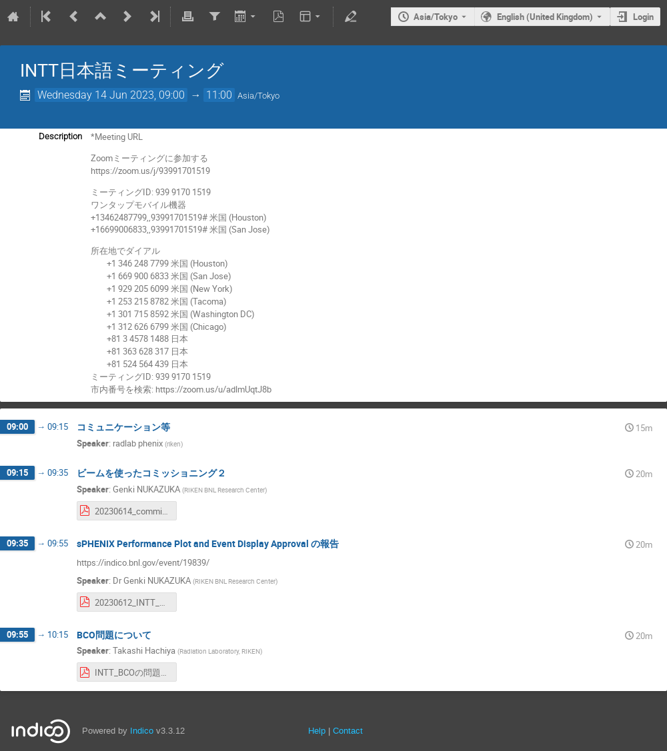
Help (316, 730)
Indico (141, 730)
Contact (348, 730)
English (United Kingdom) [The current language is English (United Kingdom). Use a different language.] (545, 17)
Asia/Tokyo (436, 17)
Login (643, 17)
